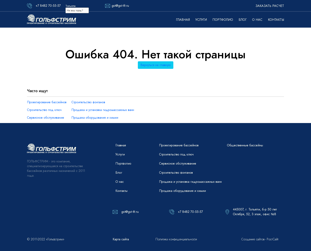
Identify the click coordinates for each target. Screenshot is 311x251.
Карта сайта (121, 239)
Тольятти (70, 6)
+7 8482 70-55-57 (48, 5)
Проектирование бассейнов (46, 102)
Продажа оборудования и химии (94, 117)
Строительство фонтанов (88, 102)
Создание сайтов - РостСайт (259, 239)
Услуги (201, 19)
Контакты (276, 19)
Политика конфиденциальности (176, 239)
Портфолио (222, 19)
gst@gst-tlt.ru (120, 5)
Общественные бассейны (245, 145)
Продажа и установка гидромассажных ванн (102, 110)
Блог (243, 19)
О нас (257, 19)
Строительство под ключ (44, 110)
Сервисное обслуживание (45, 117)
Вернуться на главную (155, 65)
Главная (183, 19)
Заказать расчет (269, 6)
